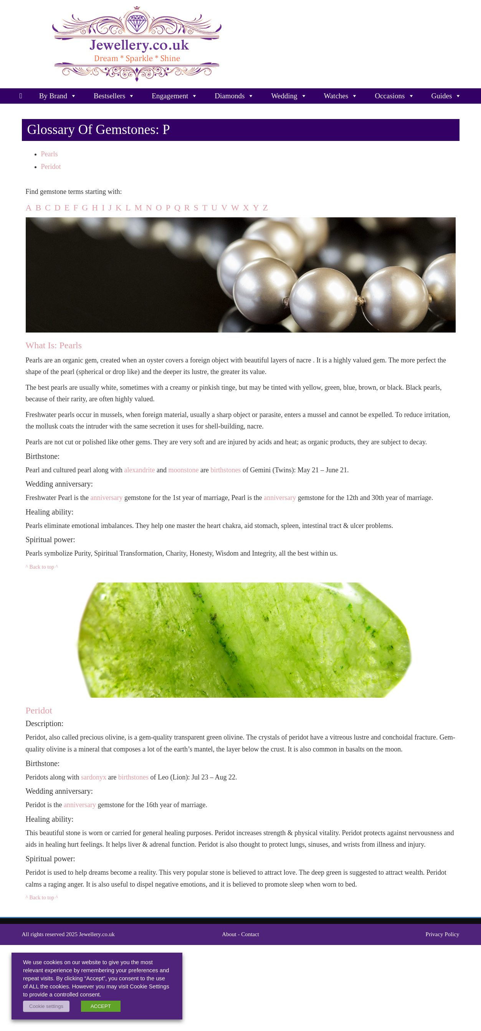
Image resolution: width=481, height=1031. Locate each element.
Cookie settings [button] (46, 1006)
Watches (341, 96)
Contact (250, 934)
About (229, 934)
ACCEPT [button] (101, 1006)
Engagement (175, 96)
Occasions (394, 96)
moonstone (183, 470)
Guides (446, 96)
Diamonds (234, 96)
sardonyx (93, 777)
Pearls (49, 154)
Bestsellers (114, 96)
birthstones (225, 470)
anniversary (106, 497)
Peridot (51, 166)
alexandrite (139, 470)
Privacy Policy (443, 934)
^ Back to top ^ (42, 567)
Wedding (289, 96)
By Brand (58, 96)
